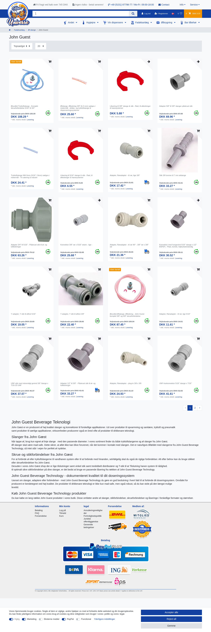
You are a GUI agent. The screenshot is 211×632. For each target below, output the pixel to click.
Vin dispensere (115, 22)
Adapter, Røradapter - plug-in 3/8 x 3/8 (125, 383)
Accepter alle (171, 612)
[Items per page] (40, 46)
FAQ (37, 513)
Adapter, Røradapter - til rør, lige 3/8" (125, 175)
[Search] (133, 14)
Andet (71, 22)
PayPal (70, 619)
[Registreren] (161, 13)
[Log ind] (146, 13)
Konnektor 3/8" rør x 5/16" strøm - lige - (76, 245)
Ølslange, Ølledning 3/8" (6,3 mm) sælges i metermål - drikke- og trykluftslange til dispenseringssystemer (77, 108)
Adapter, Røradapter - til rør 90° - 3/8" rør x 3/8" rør (129, 246)
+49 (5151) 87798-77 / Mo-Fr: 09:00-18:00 (131, 4)
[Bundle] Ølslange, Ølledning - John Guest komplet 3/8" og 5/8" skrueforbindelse (127, 315)
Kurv (61, 516)
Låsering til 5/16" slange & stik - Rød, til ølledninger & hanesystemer (76, 176)
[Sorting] (21, 46)
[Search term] (80, 14)
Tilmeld (62, 513)
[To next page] (199, 408)
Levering (30, 120)
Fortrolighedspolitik (93, 516)
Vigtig (17, 619)
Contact (163, 4)
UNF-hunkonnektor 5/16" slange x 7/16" (175, 383)
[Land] (173, 13)
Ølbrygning (167, 22)
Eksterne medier (51, 619)
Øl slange (32, 30)
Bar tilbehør (191, 22)
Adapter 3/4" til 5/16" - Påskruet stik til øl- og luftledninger (29, 246)
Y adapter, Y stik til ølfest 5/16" (23, 314)
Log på (62, 510)
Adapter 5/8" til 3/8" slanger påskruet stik (175, 106)
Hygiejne (91, 22)
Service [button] (194, 4)
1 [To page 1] (190, 407)
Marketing (31, 619)
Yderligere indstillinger (104, 619)
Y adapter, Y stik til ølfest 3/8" (72, 314)
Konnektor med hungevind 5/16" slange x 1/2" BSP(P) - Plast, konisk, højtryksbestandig (178, 246)
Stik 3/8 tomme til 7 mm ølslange (172, 175)
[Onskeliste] (180, 13)
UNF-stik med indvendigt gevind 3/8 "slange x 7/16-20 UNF (29, 384)
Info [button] (181, 4)
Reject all (171, 619)
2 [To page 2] (195, 407)
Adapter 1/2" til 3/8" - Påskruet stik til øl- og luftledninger (77, 384)
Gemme (171, 625)
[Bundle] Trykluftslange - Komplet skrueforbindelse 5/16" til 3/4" (24, 107)
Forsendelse (41, 516)
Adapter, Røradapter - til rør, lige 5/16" (174, 314)
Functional (86, 619)
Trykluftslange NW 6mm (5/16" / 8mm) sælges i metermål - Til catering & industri (30, 176)
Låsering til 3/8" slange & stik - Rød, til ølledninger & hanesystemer (130, 107)
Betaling (39, 510)
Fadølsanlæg (142, 22)
